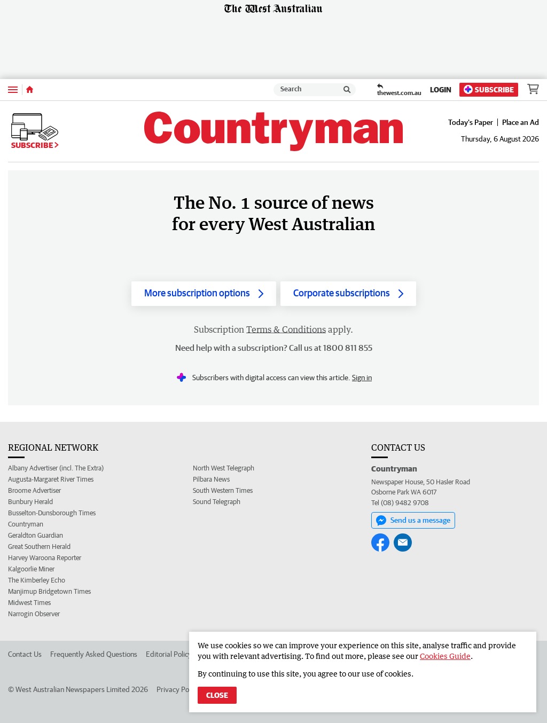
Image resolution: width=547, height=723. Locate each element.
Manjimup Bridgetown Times (49, 591)
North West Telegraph (223, 468)
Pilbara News (211, 479)
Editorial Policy (169, 654)
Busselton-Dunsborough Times (52, 513)
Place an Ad (520, 122)
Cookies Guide (445, 656)
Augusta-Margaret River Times (50, 479)
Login (440, 89)
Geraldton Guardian (35, 535)
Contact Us (25, 654)
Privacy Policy (178, 689)
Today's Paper (470, 122)
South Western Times (223, 490)
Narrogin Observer (34, 614)
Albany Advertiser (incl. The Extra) (56, 468)
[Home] (29, 89)
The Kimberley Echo (36, 580)
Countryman (25, 524)
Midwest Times (29, 603)
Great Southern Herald (39, 547)
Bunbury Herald (30, 502)
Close (217, 695)
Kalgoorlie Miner (31, 569)
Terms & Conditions (286, 329)
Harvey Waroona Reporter (44, 558)
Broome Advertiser (34, 490)
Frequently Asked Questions (93, 654)
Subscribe (489, 89)
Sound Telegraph (216, 502)
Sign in (362, 377)
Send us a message (413, 520)
